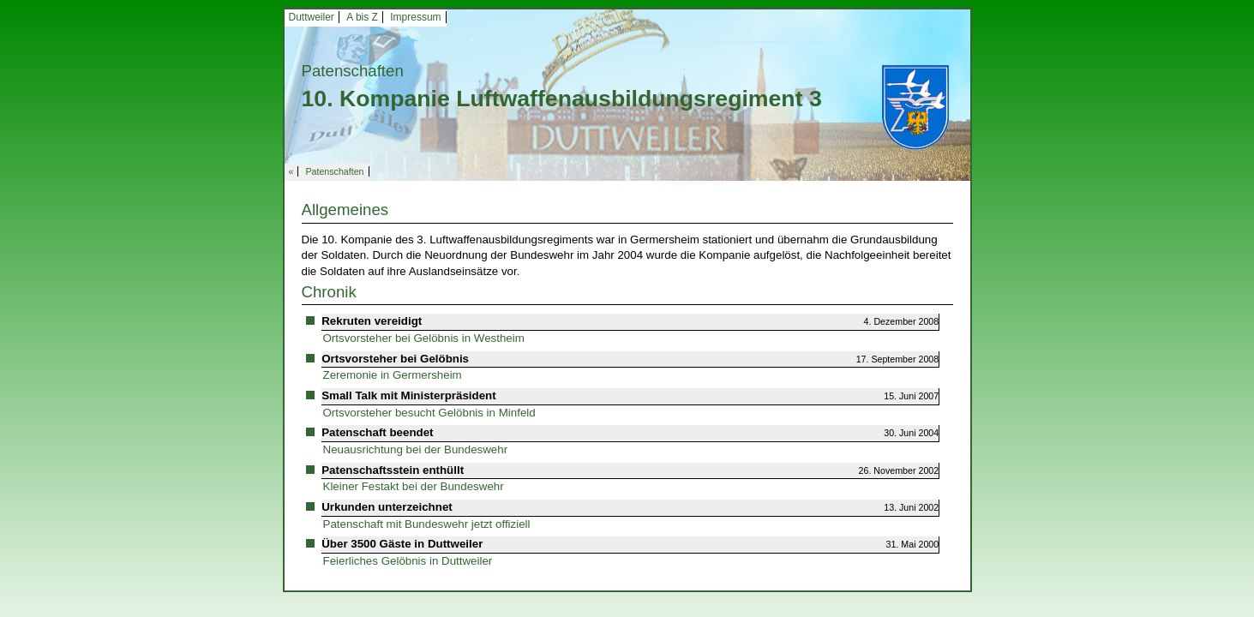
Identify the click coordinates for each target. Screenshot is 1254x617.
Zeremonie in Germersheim (392, 374)
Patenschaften (334, 171)
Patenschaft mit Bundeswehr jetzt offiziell (427, 524)
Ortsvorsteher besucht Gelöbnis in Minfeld (429, 412)
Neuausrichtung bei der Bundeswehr (415, 449)
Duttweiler (311, 17)
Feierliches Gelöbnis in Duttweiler (408, 560)
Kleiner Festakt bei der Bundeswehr (413, 486)
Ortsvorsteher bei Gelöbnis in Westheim (424, 338)
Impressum (415, 17)
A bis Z (362, 17)
